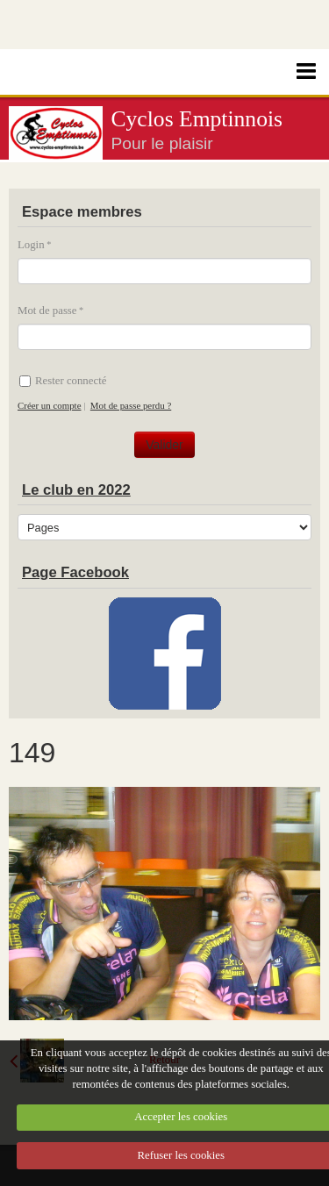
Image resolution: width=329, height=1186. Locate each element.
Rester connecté (62, 381)
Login (31, 245)
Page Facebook (75, 572)
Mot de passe (47, 310)
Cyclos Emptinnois (197, 119)
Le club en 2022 (76, 490)
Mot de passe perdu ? (130, 405)
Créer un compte (49, 405)
